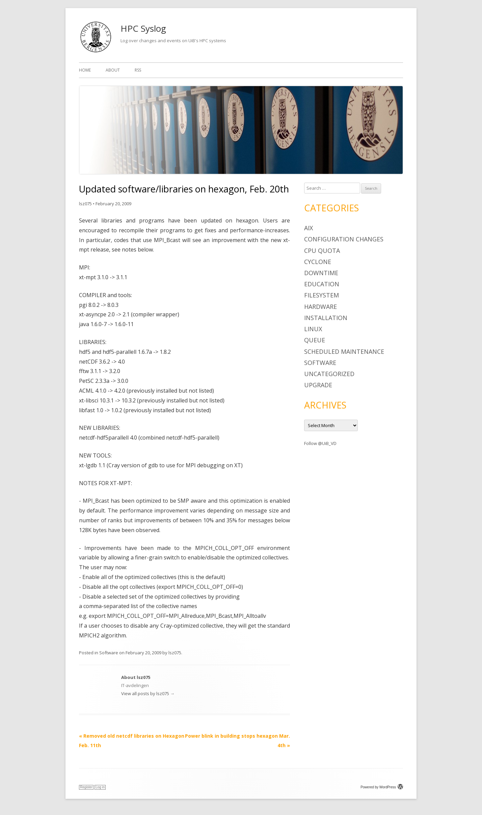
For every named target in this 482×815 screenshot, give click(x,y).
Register (86, 787)
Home (85, 70)
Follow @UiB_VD (320, 443)
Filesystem (321, 295)
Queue (314, 340)
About (113, 70)
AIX (308, 228)
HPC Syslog (143, 28)
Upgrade (318, 385)
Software (108, 653)
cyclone (317, 262)
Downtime (321, 273)
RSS (138, 70)
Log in (100, 787)
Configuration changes (343, 239)
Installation (325, 318)
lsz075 (85, 204)
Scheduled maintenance (344, 351)
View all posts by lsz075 (148, 693)
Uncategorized (329, 374)
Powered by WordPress (381, 787)
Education (321, 284)
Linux (313, 329)
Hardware (320, 307)
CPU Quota (322, 250)
